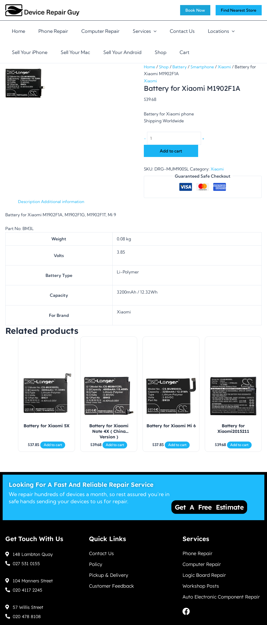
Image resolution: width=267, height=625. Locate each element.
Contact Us (182, 31)
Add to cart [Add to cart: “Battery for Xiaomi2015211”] (239, 450)
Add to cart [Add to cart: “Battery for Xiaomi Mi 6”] (177, 450)
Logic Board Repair (204, 576)
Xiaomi (227, 66)
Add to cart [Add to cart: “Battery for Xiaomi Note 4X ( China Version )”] (115, 450)
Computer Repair (100, 31)
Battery (180, 66)
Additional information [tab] (64, 202)
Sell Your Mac (75, 52)
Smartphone (204, 66)
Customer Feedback (111, 589)
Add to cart (171, 151)
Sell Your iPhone (29, 52)
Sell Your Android (122, 52)
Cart (184, 52)
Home (18, 31)
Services (145, 31)
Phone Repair (53, 31)
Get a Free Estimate (209, 505)
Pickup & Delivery (108, 576)
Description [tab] (29, 202)
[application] (154, 31)
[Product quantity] (176, 139)
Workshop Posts (201, 589)
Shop (160, 52)
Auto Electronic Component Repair (221, 601)
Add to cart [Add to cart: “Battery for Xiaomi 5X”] (53, 450)
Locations (221, 31)
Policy (95, 564)
